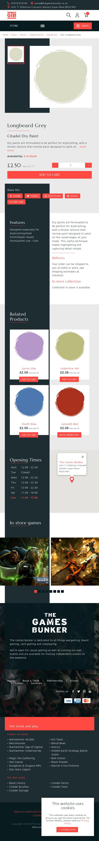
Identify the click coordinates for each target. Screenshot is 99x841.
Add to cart (49, 175)
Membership (55, 681)
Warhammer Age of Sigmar (26, 747)
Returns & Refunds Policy (30, 811)
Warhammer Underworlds (25, 750)
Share (15, 196)
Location (36, 683)
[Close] (82, 457)
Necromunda (17, 743)
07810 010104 (19, 3)
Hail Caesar (16, 761)
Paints (23, 35)
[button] (35, 591)
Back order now (69, 434)
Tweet (32, 196)
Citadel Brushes (19, 786)
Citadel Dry (52, 35)
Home (5, 35)
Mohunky (37, 827)
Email (72, 196)
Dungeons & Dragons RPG (25, 765)
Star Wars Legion (19, 769)
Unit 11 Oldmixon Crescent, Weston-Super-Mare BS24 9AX (43, 7)
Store (14, 35)
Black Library (17, 783)
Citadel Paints (36, 35)
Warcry (55, 747)
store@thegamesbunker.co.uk (51, 3)
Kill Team (57, 739)
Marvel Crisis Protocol (65, 765)
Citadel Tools (59, 786)
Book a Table (31, 681)
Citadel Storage (19, 790)
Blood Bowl (58, 743)
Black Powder (59, 761)
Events (74, 681)
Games (19, 683)
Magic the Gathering (22, 758)
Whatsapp (53, 196)
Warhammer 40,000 (21, 739)
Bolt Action (58, 758)
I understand (67, 829)
